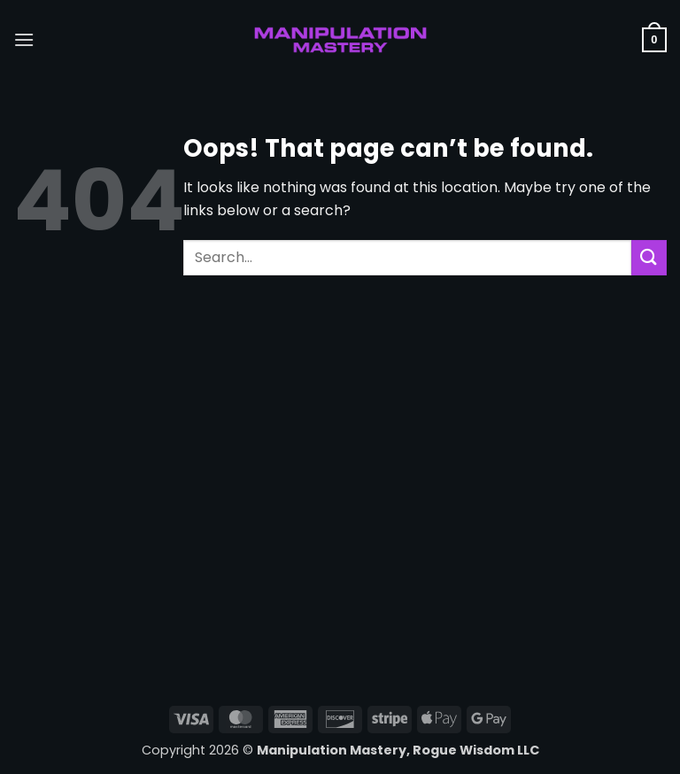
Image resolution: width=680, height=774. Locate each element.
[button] (24, 39)
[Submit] (649, 257)
